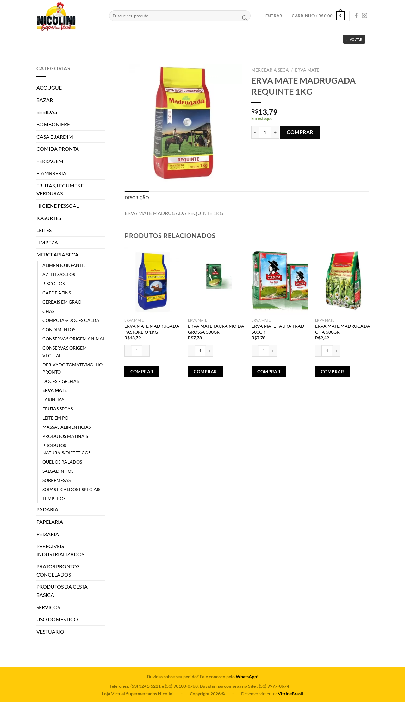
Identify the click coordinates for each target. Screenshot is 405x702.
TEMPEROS (53, 498)
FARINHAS (53, 399)
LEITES (44, 230)
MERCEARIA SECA (57, 254)
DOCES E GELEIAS (60, 381)
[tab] (137, 197)
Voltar (354, 39)
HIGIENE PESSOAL (57, 206)
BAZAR (44, 100)
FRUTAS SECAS (57, 408)
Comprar (300, 132)
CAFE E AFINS (56, 292)
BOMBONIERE (53, 124)
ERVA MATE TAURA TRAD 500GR (278, 329)
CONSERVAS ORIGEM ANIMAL (73, 338)
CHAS (48, 311)
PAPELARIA (49, 522)
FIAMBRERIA (51, 173)
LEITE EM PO (55, 418)
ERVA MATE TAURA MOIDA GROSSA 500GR (216, 329)
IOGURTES (48, 218)
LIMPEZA (47, 242)
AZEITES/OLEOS (58, 274)
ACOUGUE (49, 88)
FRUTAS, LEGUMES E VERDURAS (60, 189)
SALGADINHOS (57, 471)
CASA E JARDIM (54, 137)
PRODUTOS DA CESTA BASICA (62, 591)
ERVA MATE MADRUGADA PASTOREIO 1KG (151, 329)
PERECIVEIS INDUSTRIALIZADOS (60, 550)
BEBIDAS (46, 112)
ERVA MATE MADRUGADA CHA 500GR (342, 329)
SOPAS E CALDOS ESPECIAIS (71, 489)
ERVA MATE (54, 390)
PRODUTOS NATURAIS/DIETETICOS (66, 449)
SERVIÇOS (48, 607)
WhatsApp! (247, 676)
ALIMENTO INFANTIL (63, 265)
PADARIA (47, 509)
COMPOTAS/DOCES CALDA (70, 320)
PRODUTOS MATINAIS (65, 436)
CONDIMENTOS (58, 329)
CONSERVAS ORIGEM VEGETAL (64, 351)
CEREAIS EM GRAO (61, 302)
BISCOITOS (53, 283)
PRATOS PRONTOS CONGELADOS (57, 570)
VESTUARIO (50, 632)
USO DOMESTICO (57, 619)
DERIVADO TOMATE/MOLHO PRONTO (72, 368)
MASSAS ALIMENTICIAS (66, 427)
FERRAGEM (49, 161)
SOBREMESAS (56, 480)
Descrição (137, 197)
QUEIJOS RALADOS (62, 462)
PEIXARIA (47, 534)
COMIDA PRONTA (57, 149)
